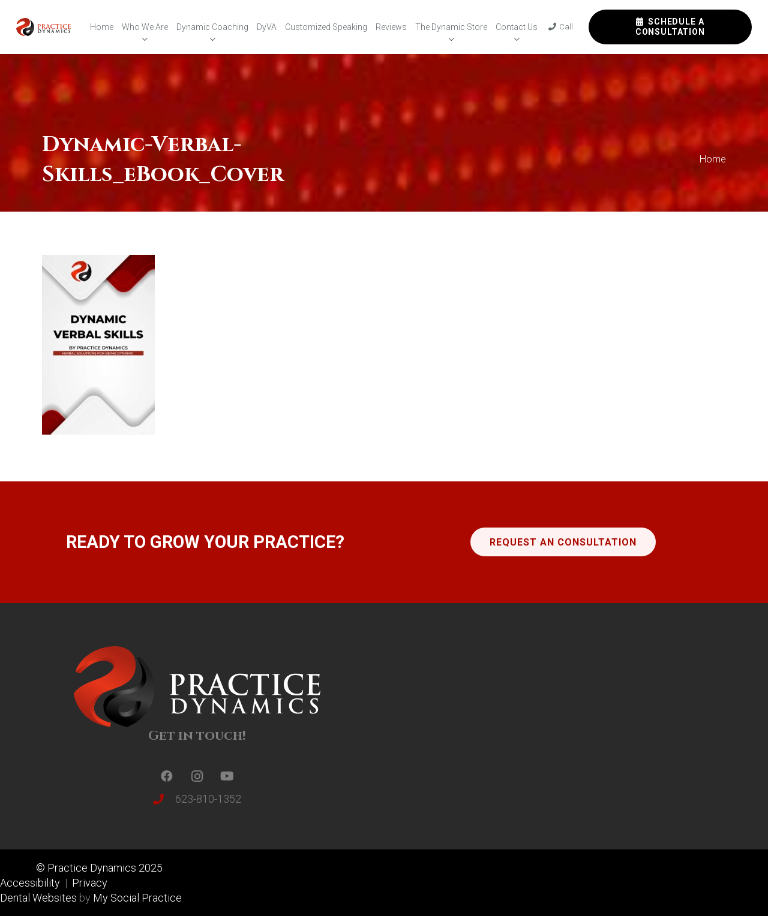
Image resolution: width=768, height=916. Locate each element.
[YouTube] (227, 776)
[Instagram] (197, 776)
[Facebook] (167, 776)
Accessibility (31, 882)
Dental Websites (38, 897)
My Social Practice (136, 897)
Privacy (89, 882)
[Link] (43, 27)
